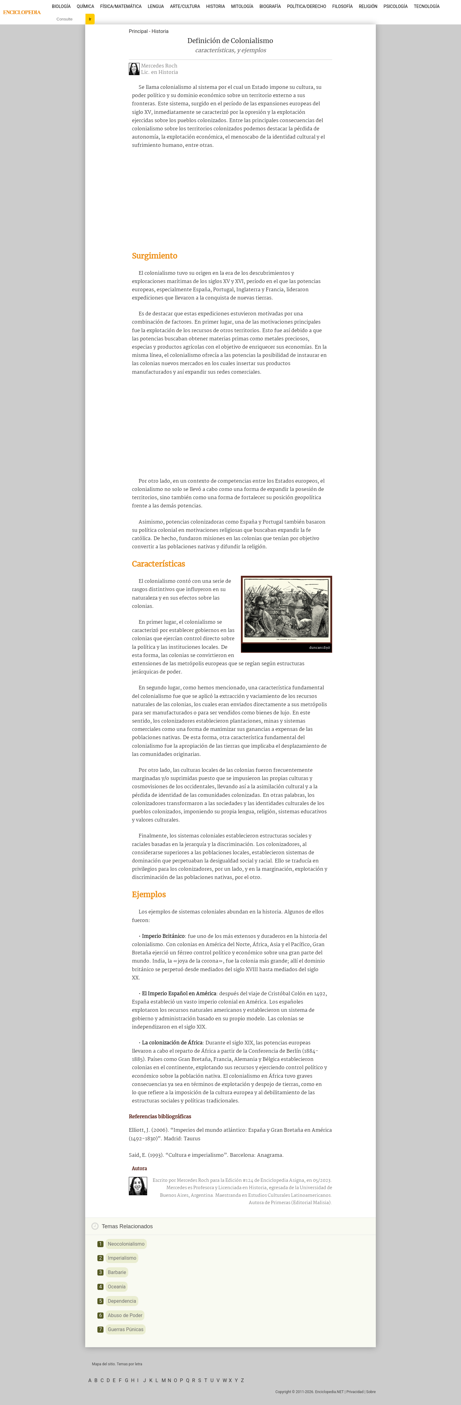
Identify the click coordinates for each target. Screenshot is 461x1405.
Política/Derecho (306, 6)
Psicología (395, 6)
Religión (368, 6)
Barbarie (117, 1272)
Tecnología (426, 6)
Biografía (270, 6)
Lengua (156, 6)
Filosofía (342, 6)
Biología (61, 6)
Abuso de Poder (125, 1315)
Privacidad (355, 1392)
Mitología (242, 6)
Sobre (371, 1392)
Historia (215, 6)
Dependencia (122, 1301)
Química (85, 6)
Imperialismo (122, 1258)
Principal (138, 31)
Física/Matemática (121, 6)
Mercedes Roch (159, 66)
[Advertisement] (230, 200)
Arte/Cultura (185, 6)
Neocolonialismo (126, 1244)
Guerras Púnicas (125, 1329)
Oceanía (116, 1287)
